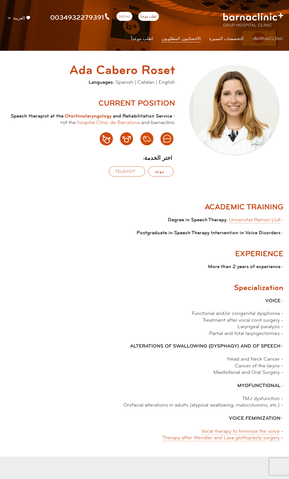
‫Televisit (125, 171)
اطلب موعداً (148, 17)
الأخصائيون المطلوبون (181, 38)
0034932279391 (80, 17)
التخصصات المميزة (226, 38)
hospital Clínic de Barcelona (108, 122)
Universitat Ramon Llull (255, 220)
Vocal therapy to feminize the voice (241, 431)
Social (124, 17)
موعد (159, 171)
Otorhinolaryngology (88, 116)
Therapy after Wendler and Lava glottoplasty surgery (221, 437)
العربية (21, 18)
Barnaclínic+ (267, 38)
